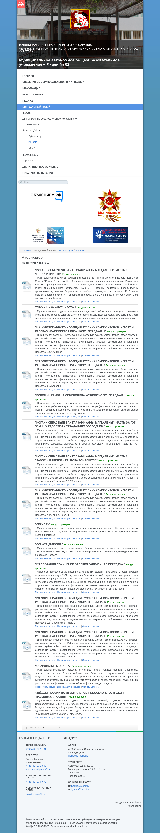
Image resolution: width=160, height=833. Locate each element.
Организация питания (37, 173)
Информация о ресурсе (68, 301)
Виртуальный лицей (36, 107)
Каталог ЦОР (29, 130)
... (54, 727)
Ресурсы (28, 100)
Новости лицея (32, 94)
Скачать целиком (90, 301)
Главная (28, 75)
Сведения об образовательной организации (53, 82)
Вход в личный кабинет (128, 802)
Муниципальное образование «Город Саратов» (56, 45)
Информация (31, 88)
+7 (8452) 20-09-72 (36, 781)
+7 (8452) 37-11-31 (36, 749)
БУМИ (31, 147)
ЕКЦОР (32, 142)
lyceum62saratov (80, 786)
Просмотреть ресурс (45, 301)
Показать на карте (78, 755)
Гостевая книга (30, 124)
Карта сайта (29, 160)
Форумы (27, 113)
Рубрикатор (34, 136)
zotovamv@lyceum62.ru (38, 769)
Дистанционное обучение (40, 166)
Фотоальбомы (30, 155)
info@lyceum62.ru (35, 794)
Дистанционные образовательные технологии (48, 118)
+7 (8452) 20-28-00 (36, 765)
